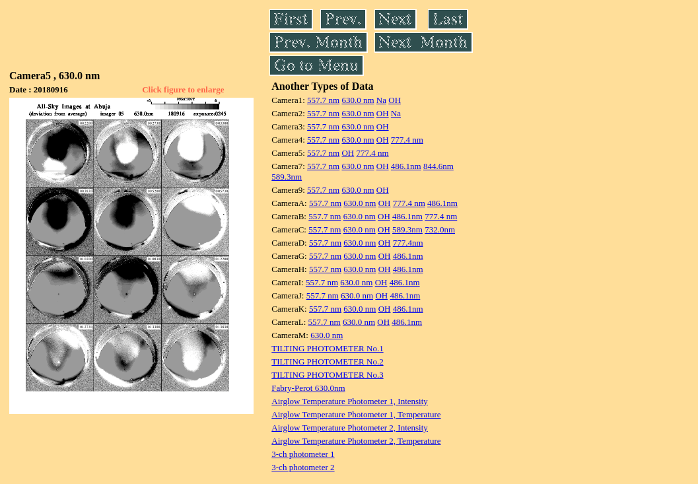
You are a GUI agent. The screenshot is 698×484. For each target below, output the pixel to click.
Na (381, 100)
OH (394, 100)
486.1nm (406, 166)
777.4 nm (407, 140)
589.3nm (286, 177)
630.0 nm (357, 100)
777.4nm (408, 243)
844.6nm (438, 166)
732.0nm (440, 229)
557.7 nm (323, 100)
